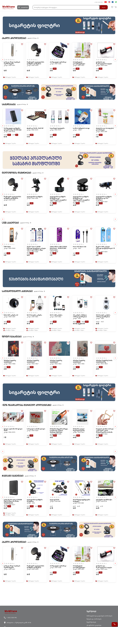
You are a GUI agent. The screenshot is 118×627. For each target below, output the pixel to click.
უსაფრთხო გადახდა (94, 625)
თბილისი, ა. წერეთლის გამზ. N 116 (17, 622)
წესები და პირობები (94, 619)
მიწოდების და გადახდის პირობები (99, 616)
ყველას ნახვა (33, 38)
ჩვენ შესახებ (91, 622)
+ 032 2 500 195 (98, 2)
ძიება (102, 7)
